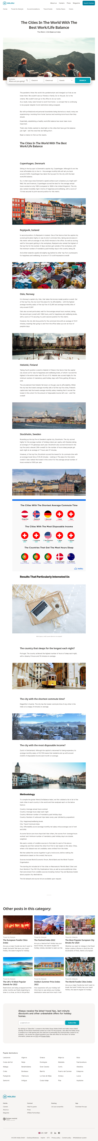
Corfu (60, 1067)
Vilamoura (25, 1076)
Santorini (6, 1080)
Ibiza (78, 1057)
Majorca (61, 1057)
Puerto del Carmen (65, 1071)
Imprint (43, 1138)
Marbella (61, 1062)
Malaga (5, 1067)
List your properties (57, 1106)
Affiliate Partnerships (33, 1113)
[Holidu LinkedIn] (55, 1133)
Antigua (24, 1080)
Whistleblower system (79, 1138)
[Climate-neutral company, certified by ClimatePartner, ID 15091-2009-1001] (10, 1119)
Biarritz (42, 1071)
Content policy (66, 1138)
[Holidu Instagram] (51, 1133)
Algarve (24, 1057)
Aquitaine (80, 1080)
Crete (5, 1071)
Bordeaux (24, 1071)
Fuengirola (6, 1076)
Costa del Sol (8, 1062)
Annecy (60, 1076)
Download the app (81, 1106)
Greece (42, 1057)
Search (82, 80)
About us (53, 3)
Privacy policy (56, 1138)
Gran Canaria (44, 1067)
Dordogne (43, 1062)
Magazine (76, 3)
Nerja (23, 1062)
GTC (36, 1036)
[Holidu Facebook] (59, 1133)
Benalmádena (26, 1067)
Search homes (89, 3)
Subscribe (72, 1023)
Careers (61, 3)
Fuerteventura (81, 1062)
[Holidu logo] (12, 3)
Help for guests (32, 1106)
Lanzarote (6, 1057)
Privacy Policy (45, 1036)
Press (69, 3)
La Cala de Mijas (45, 1076)
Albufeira (80, 1067)
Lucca (79, 1076)
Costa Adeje (44, 1080)
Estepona (80, 1071)
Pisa (59, 1080)
